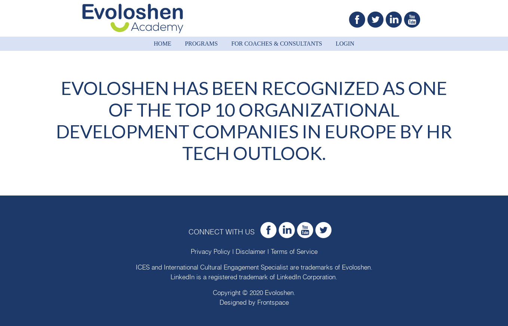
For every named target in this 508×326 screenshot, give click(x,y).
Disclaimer (251, 252)
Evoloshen (356, 267)
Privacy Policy (210, 252)
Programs (201, 43)
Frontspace (273, 302)
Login (345, 43)
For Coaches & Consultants (276, 43)
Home (162, 43)
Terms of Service (294, 252)
